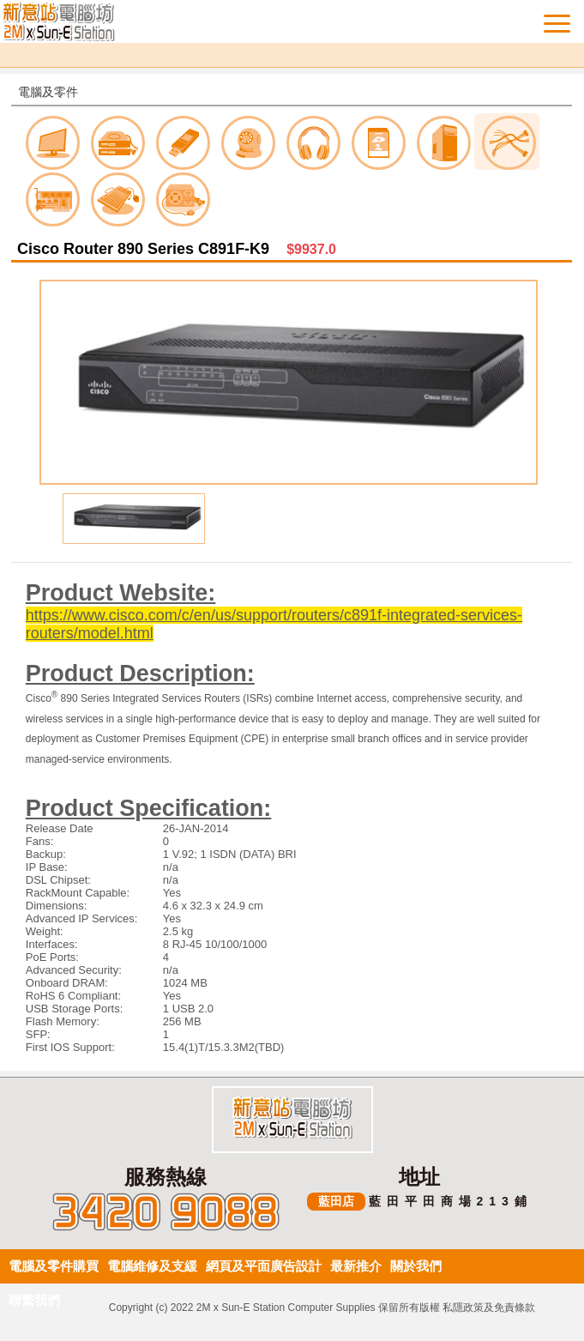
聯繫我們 (34, 1300)
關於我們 (416, 1266)
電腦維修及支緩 (152, 1266)
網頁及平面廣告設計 (264, 1266)
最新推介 (356, 1266)
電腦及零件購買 (54, 1266)
